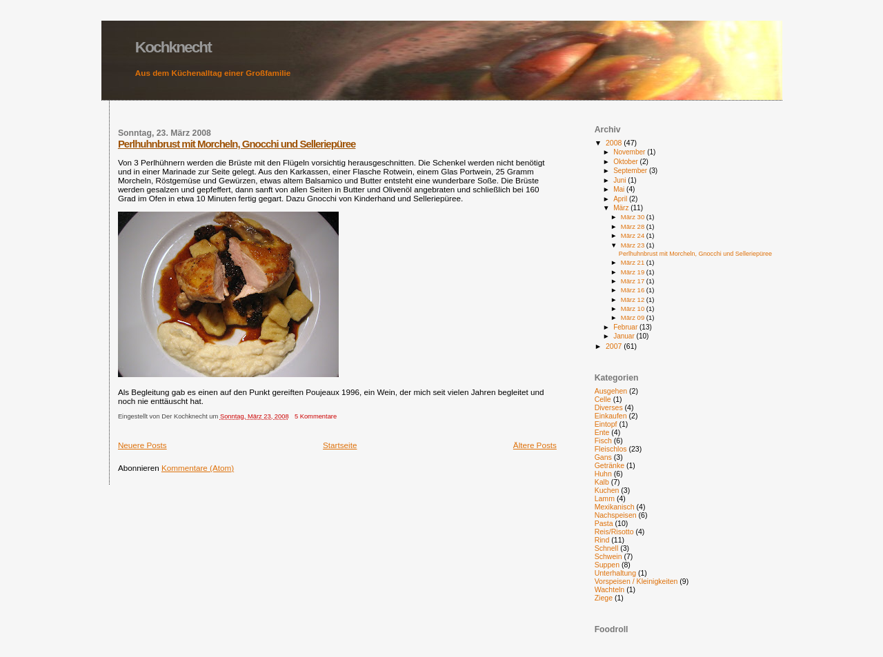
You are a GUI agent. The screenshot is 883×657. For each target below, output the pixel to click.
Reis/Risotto (614, 531)
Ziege (604, 598)
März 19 (633, 272)
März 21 (633, 262)
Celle (603, 399)
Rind (602, 540)
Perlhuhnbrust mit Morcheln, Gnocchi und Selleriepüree (237, 144)
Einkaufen (611, 416)
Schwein (608, 556)
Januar (624, 336)
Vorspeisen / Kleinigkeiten (636, 581)
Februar (626, 327)
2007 (615, 346)
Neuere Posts (142, 445)
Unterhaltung (615, 573)
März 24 (633, 235)
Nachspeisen (616, 515)
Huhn (603, 473)
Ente (602, 432)
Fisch (603, 440)
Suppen (607, 564)
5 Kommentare (316, 416)
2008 (615, 143)
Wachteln (610, 589)
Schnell (607, 548)
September (631, 170)
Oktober (626, 161)
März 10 (633, 308)
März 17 (633, 281)
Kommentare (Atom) (197, 467)
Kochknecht (173, 47)
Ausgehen (611, 391)
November (630, 152)
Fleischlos (611, 449)
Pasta (604, 523)
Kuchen (607, 490)
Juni (620, 180)
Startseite (340, 445)
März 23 (633, 245)
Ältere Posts (535, 445)
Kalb (602, 482)
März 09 (633, 317)
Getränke (609, 465)
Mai (619, 189)
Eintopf (606, 424)
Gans (603, 457)
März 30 (633, 217)
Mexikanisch (615, 507)
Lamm (605, 498)
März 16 (633, 290)
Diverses (609, 407)
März (622, 208)
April (621, 199)
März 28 (633, 226)
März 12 (633, 299)
